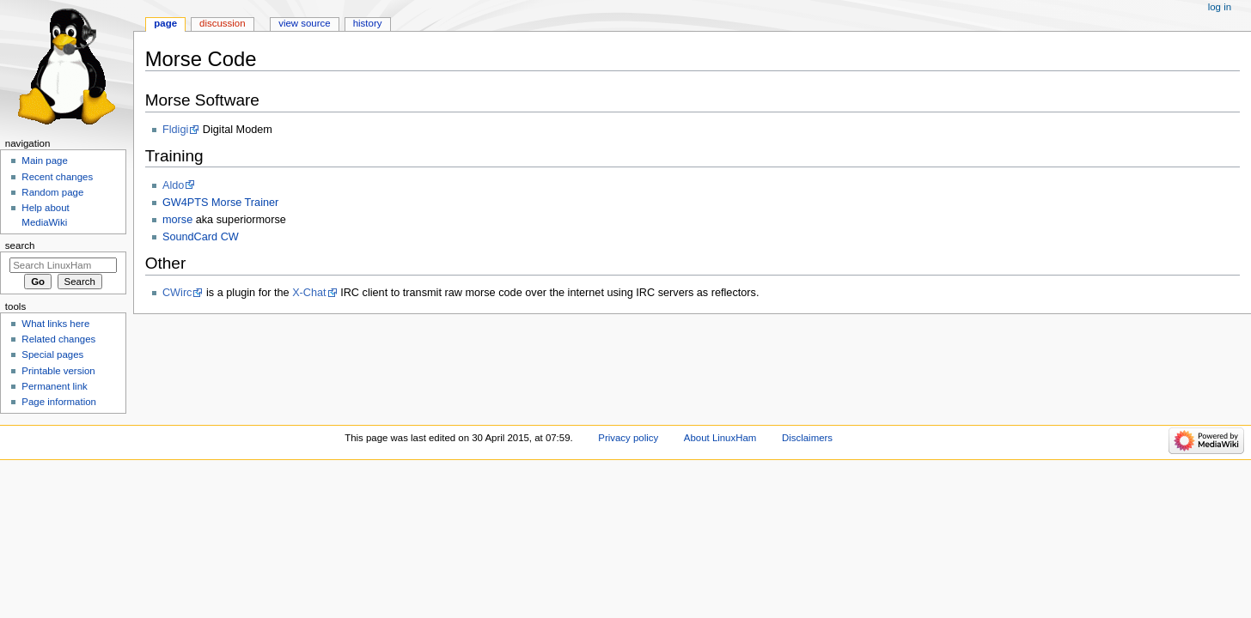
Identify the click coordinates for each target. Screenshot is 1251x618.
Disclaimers (807, 438)
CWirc (177, 293)
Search (20, 245)
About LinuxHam (720, 438)
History (367, 23)
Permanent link (54, 386)
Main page (44, 160)
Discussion (222, 23)
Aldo (173, 185)
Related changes (58, 339)
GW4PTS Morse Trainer (220, 203)
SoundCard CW (200, 237)
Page (165, 23)
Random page (52, 192)
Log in (1219, 7)
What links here (55, 323)
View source (304, 23)
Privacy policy (628, 438)
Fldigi (175, 130)
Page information (58, 402)
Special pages (52, 354)
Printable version (58, 371)
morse (177, 220)
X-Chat (309, 293)
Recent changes (57, 177)
